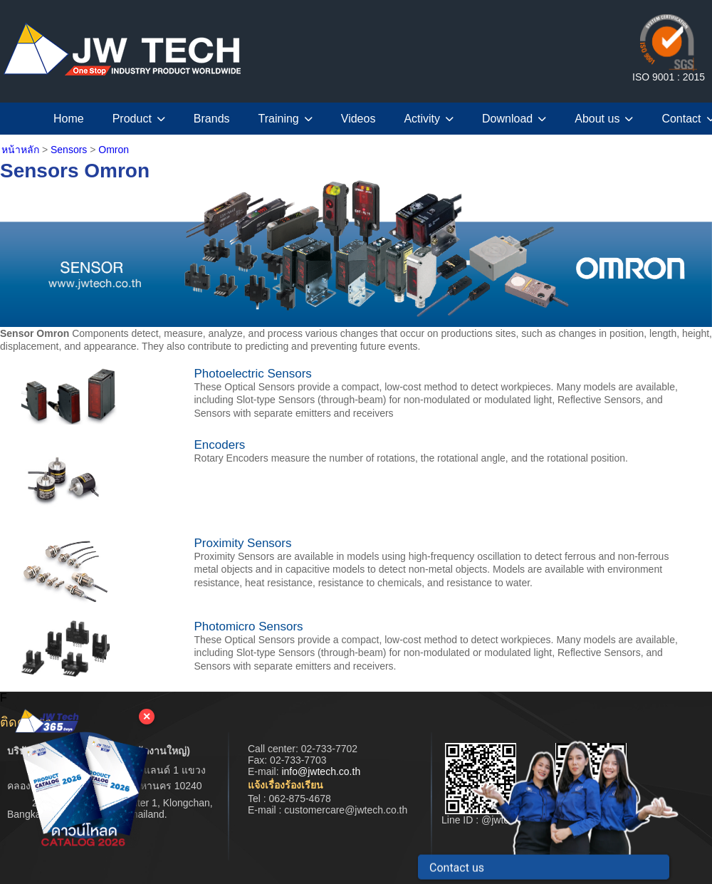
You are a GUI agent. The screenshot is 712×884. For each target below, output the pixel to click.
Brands (212, 119)
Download (514, 119)
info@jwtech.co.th (320, 771)
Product (138, 119)
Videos (358, 119)
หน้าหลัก (20, 149)
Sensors (69, 149)
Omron (113, 149)
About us (604, 119)
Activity (429, 119)
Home (68, 119)
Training (285, 119)
